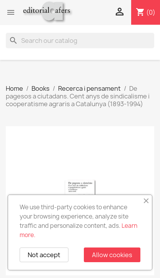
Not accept (44, 255)
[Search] (80, 40)
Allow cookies (112, 255)
